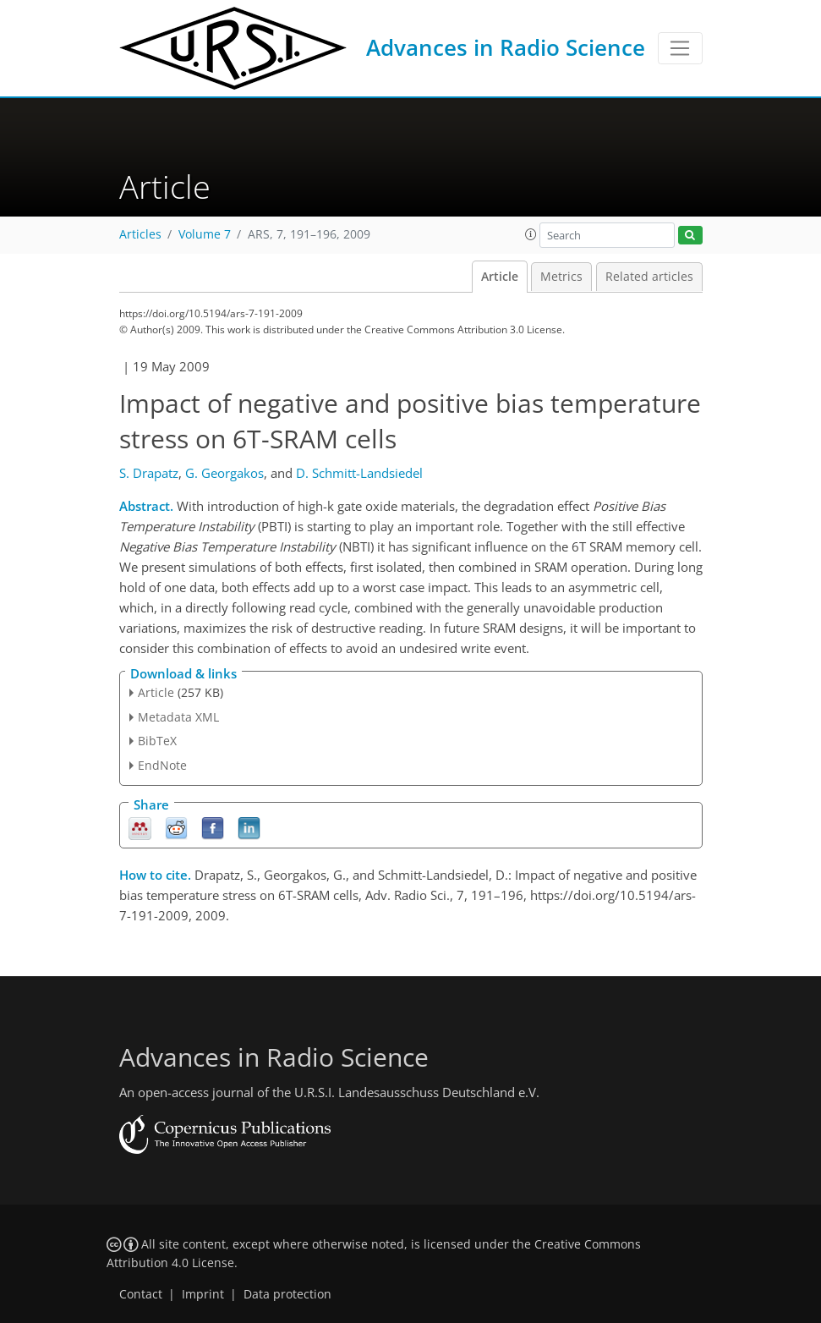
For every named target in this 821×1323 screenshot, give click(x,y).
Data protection (287, 1294)
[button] (531, 234)
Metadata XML (178, 717)
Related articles (649, 276)
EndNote (162, 765)
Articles (140, 234)
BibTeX (157, 741)
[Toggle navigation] (680, 48)
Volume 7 (204, 234)
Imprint (203, 1294)
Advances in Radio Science (505, 47)
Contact (140, 1294)
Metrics (561, 276)
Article (499, 276)
